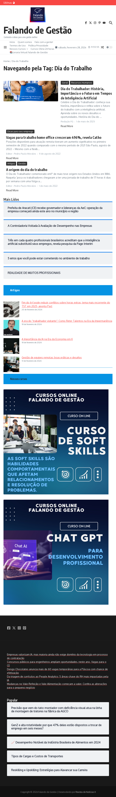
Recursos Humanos (81, 82)
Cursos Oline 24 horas (42, 48)
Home (6, 61)
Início (12, 42)
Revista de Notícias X (86, 790)
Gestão (22, 162)
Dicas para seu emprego (20, 130)
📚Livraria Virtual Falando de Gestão (29, 52)
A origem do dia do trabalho (26, 168)
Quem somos (25, 42)
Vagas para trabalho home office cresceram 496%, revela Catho (51, 137)
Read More (67, 125)
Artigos (11, 162)
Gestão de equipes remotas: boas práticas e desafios (52, 356)
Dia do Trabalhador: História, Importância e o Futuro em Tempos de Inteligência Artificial (85, 93)
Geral (65, 82)
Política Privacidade (38, 45)
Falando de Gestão (37, 30)
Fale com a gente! (44, 42)
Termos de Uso (18, 45)
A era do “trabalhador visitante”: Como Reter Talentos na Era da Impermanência (67, 319)
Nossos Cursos (19, 48)
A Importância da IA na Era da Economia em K (47, 337)
